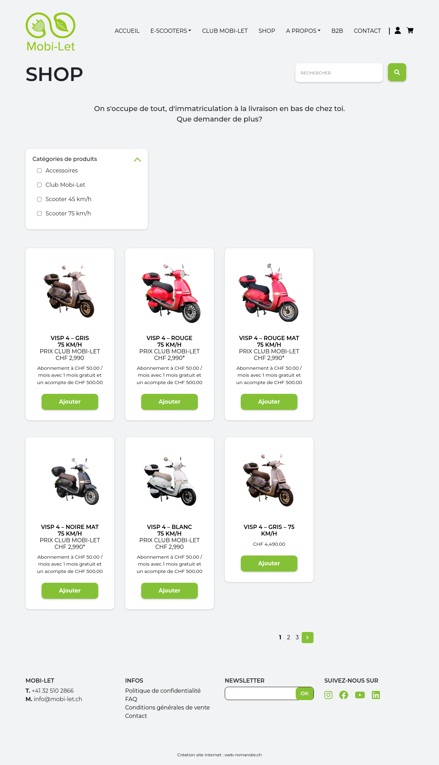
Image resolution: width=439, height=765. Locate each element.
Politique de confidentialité (163, 690)
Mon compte (397, 31)
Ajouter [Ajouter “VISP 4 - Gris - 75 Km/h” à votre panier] (269, 563)
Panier (409, 31)
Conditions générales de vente (167, 707)
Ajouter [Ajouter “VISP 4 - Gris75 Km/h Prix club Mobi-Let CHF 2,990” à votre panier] (70, 401)
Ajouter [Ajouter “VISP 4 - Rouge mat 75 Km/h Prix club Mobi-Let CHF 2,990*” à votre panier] (269, 401)
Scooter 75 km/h (68, 213)
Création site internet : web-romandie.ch (219, 754)
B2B (337, 31)
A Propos (301, 31)
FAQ (131, 699)
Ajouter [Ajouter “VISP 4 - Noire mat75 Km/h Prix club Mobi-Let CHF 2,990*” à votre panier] (70, 590)
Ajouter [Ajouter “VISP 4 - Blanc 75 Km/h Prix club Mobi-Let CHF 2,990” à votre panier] (169, 590)
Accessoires (61, 170)
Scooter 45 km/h (68, 199)
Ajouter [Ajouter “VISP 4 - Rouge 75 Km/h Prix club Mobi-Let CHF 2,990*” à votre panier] (169, 401)
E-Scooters (168, 31)
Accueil (127, 31)
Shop (267, 31)
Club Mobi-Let (225, 31)
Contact (367, 31)
